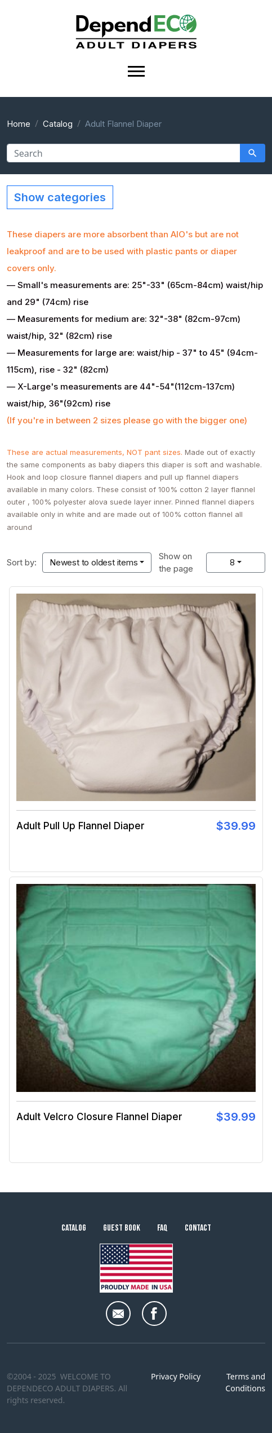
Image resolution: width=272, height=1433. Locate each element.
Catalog (58, 123)
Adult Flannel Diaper (123, 123)
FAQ (162, 1228)
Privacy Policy (175, 1376)
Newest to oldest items (94, 562)
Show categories (60, 197)
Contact (198, 1228)
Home (18, 123)
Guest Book (121, 1228)
